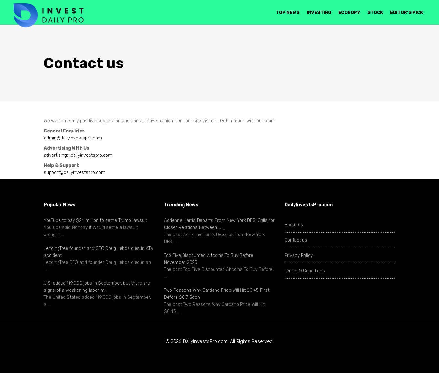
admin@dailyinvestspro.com (73, 138)
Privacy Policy (299, 255)
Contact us (296, 240)
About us (294, 224)
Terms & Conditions (305, 271)
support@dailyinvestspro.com (74, 172)
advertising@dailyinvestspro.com (78, 155)
